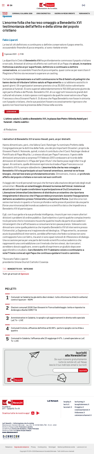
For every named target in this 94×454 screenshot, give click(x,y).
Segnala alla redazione (21, 447)
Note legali (52, 447)
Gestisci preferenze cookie (66, 447)
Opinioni (25, 273)
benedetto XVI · (15, 268)
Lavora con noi (82, 447)
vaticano (28, 268)
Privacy (33, 447)
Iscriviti (83, 370)
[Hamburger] (3, 5)
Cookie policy (42, 447)
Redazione (8, 447)
